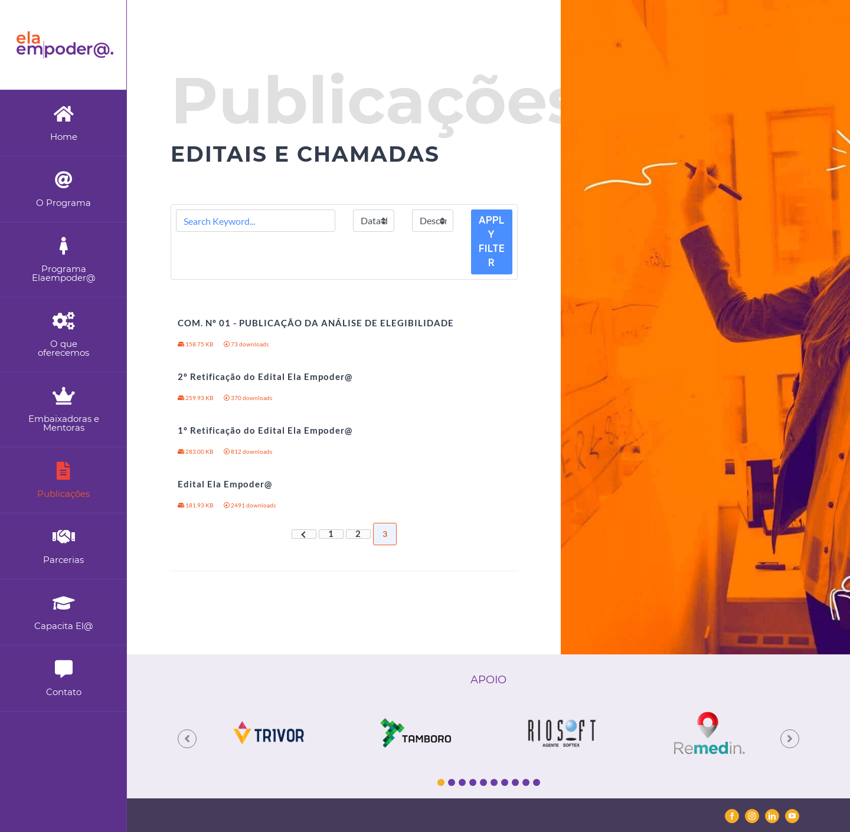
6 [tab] (494, 782)
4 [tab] (472, 782)
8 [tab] (515, 782)
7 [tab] (504, 782)
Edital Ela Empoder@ (225, 484)
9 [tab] (525, 782)
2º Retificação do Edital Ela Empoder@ (265, 376)
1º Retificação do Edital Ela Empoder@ (265, 430)
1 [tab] (440, 782)
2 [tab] (451, 782)
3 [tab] (462, 782)
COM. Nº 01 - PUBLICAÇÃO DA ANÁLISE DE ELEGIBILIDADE (316, 322)
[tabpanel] (268, 732)
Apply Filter (492, 241)
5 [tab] (483, 782)
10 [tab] (536, 782)
